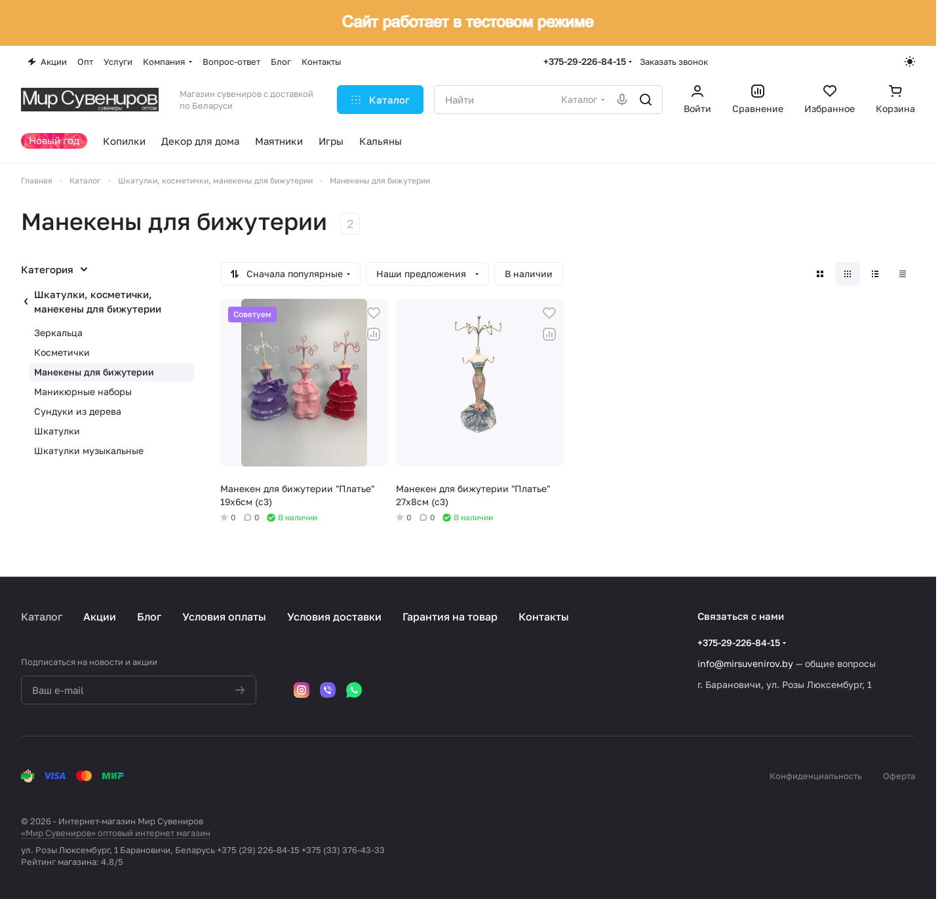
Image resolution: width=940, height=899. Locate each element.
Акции (99, 616)
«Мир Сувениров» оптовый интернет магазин (115, 833)
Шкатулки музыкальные (89, 450)
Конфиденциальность (816, 776)
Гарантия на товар (450, 616)
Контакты (544, 616)
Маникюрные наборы (83, 391)
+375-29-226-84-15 (584, 61)
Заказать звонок (674, 61)
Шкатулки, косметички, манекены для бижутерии (97, 301)
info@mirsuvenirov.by (745, 663)
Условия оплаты (224, 616)
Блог (149, 616)
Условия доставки (334, 616)
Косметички (62, 352)
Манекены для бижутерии (94, 371)
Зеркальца (58, 332)
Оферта (899, 776)
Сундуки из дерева (77, 411)
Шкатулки (57, 430)
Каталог (41, 616)
